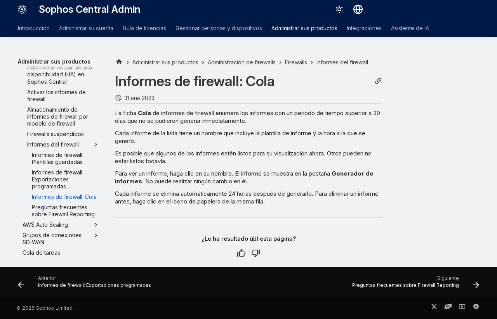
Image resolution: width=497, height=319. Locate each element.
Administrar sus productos (304, 28)
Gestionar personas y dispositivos (219, 28)
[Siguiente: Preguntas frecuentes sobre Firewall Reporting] (413, 284)
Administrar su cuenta (86, 28)
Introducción (34, 28)
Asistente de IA (410, 28)
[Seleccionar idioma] (358, 9)
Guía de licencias (144, 28)
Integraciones (364, 28)
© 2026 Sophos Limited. (45, 308)
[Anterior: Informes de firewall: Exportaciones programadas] (86, 284)
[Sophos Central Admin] (22, 9)
